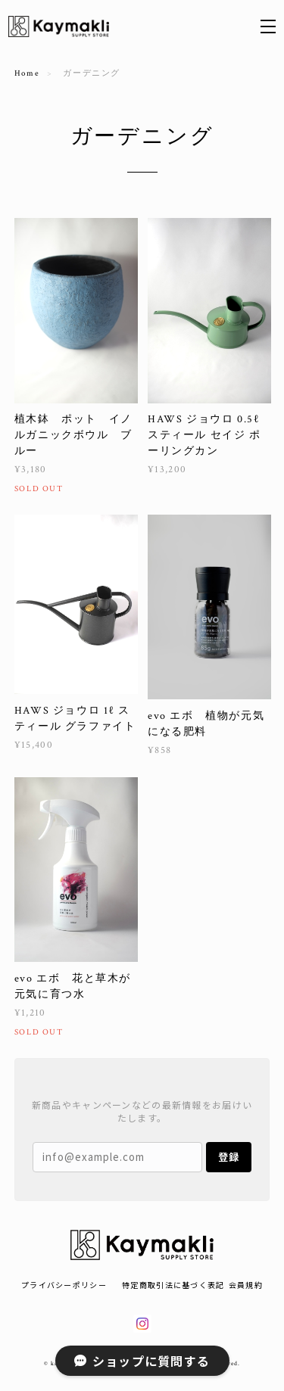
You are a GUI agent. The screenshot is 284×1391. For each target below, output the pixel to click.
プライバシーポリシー (64, 1284)
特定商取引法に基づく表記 (173, 1284)
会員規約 (246, 1284)
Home (26, 73)
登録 (228, 1157)
